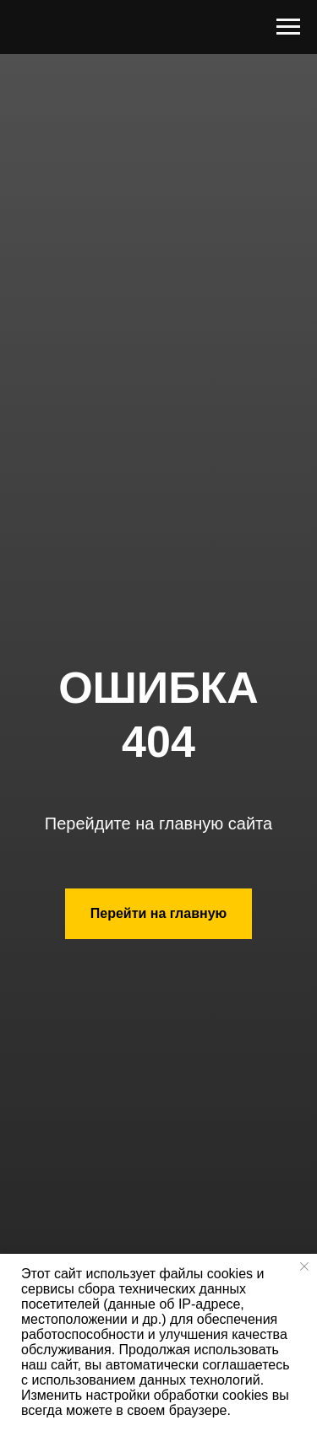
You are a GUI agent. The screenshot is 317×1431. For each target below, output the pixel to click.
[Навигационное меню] (288, 27)
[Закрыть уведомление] (304, 1266)
